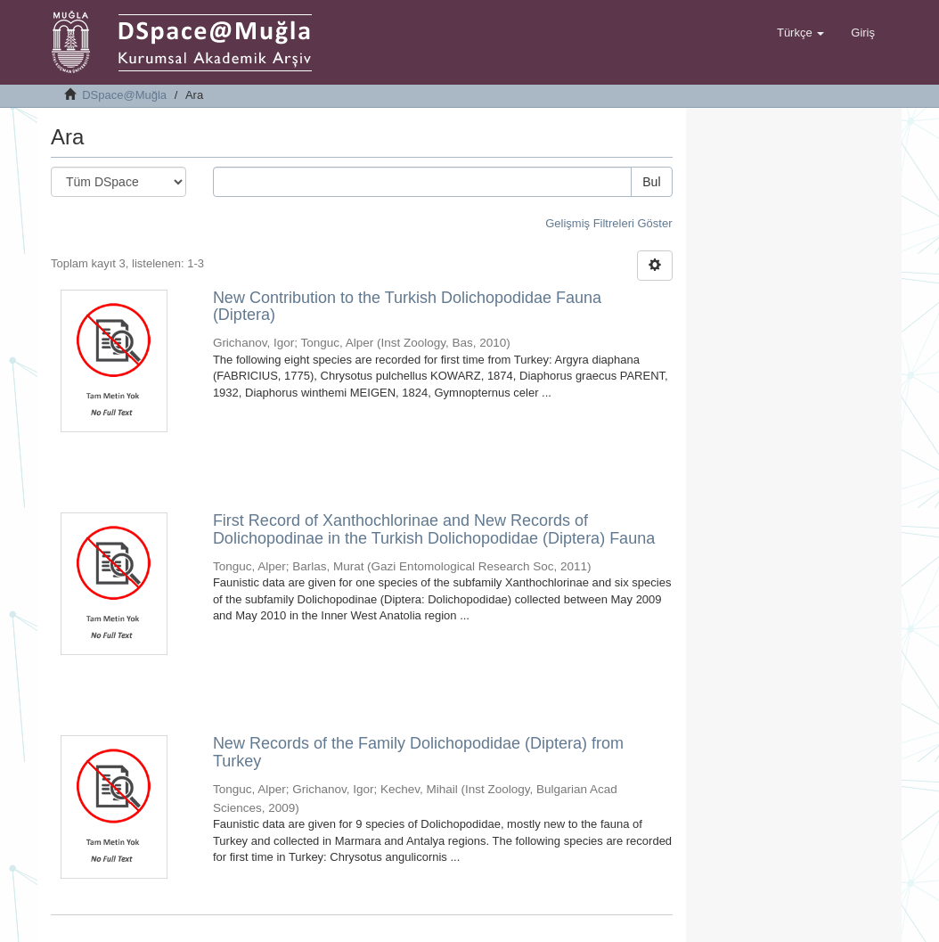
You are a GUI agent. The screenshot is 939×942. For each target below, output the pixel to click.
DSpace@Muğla (124, 95)
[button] (800, 33)
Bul (651, 182)
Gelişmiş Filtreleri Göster (608, 223)
